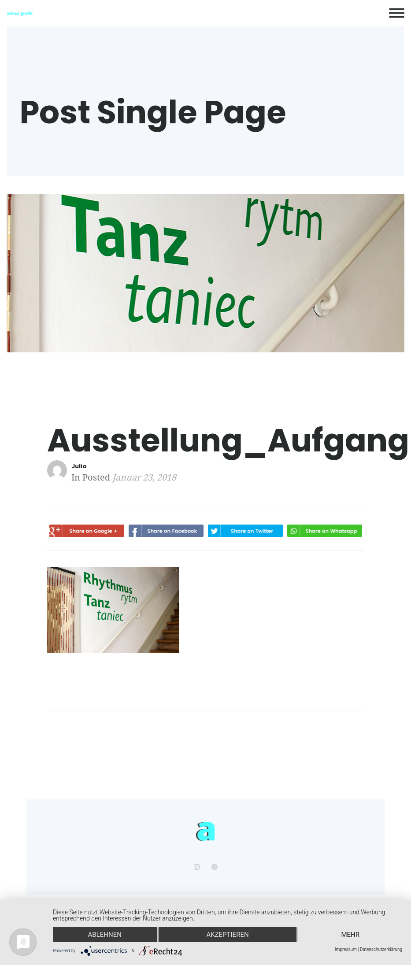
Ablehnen (105, 935)
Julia (79, 466)
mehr (350, 935)
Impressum (346, 949)
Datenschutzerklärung (381, 949)
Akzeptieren (227, 935)
